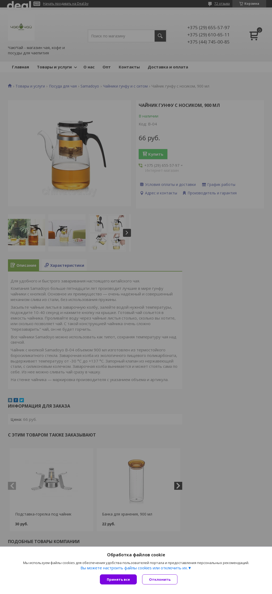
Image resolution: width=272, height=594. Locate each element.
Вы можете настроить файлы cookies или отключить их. (134, 567)
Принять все (118, 579)
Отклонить (160, 579)
